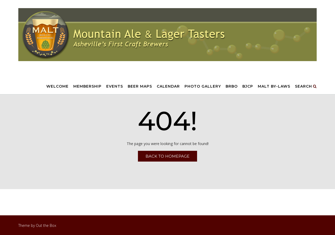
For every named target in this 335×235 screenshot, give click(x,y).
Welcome (57, 86)
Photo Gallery (203, 86)
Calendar (168, 86)
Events (114, 86)
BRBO (232, 86)
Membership (87, 86)
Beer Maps (140, 86)
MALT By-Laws (274, 86)
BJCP (247, 86)
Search (306, 86)
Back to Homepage (167, 156)
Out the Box (46, 225)
